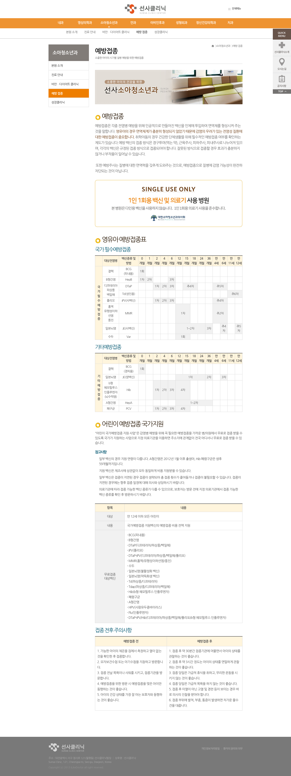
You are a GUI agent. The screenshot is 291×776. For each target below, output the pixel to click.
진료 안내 (89, 32)
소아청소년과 (108, 22)
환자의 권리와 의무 (232, 748)
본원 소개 (71, 32)
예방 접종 (142, 32)
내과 (60, 22)
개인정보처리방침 (210, 748)
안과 (133, 22)
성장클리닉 (161, 32)
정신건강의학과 (206, 22)
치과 (230, 22)
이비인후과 (157, 22)
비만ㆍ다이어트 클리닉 (115, 32)
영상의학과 (85, 22)
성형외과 (181, 22)
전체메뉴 (236, 8)
